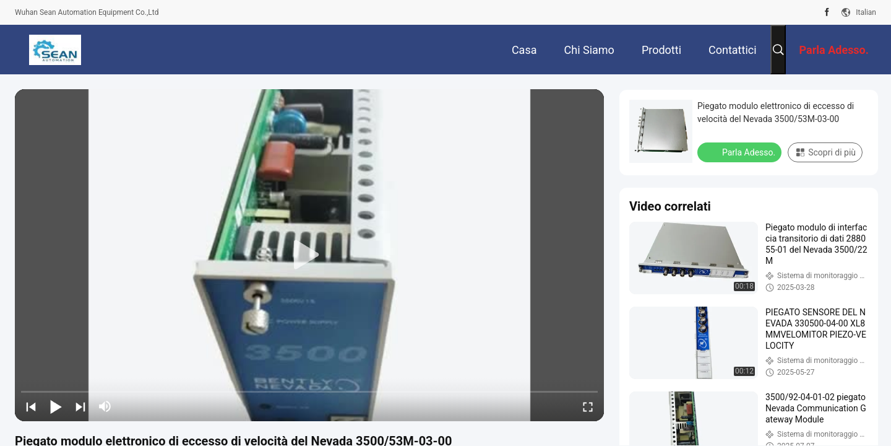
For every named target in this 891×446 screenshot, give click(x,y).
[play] (309, 255)
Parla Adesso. (740, 152)
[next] (80, 406)
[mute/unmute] (105, 406)
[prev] (31, 406)
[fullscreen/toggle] (587, 406)
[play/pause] (55, 406)
